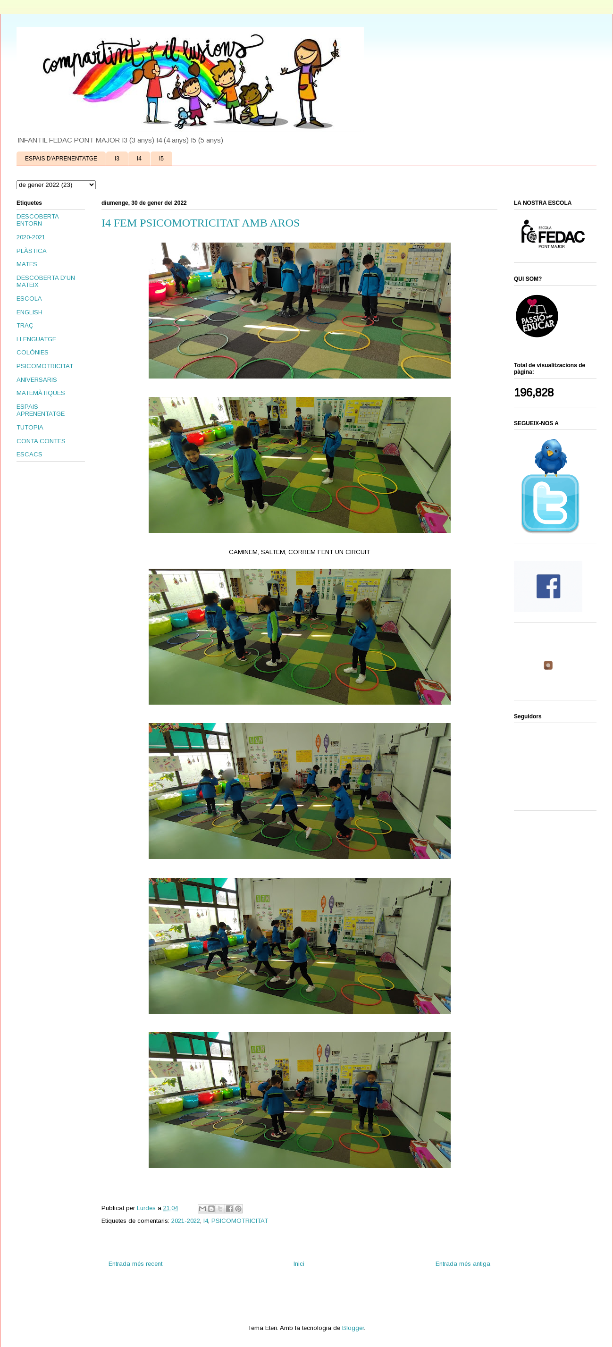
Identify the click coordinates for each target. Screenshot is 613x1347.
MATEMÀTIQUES (41, 392)
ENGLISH (29, 312)
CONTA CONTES (41, 441)
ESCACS (29, 454)
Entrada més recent (135, 1263)
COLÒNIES (33, 352)
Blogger (353, 1327)
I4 (139, 158)
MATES (27, 264)
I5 (161, 158)
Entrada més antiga (463, 1263)
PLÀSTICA (32, 250)
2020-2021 (31, 237)
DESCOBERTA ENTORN (38, 220)
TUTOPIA (30, 427)
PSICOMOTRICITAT (239, 1220)
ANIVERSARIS (37, 379)
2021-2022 (185, 1220)
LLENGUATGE (36, 339)
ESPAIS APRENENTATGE (41, 410)
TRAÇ (25, 325)
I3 (117, 158)
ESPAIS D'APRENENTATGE (61, 158)
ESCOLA (29, 298)
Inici (299, 1263)
